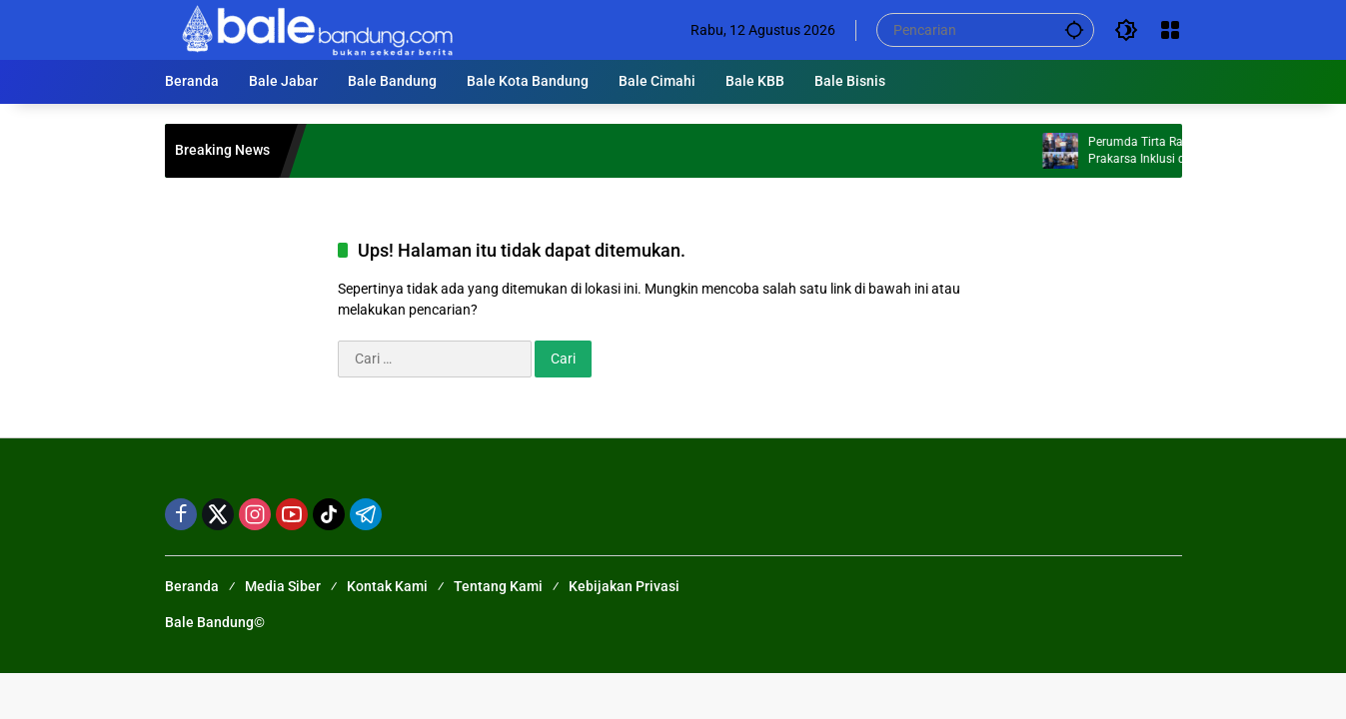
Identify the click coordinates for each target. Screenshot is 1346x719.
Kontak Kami (387, 586)
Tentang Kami (498, 586)
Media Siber (283, 586)
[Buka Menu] (1170, 30)
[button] (1074, 29)
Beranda (192, 586)
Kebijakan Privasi (624, 586)
